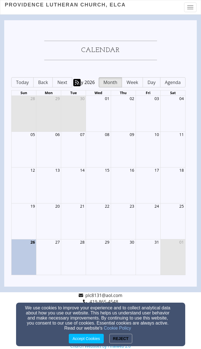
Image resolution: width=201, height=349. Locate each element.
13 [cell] (57, 170)
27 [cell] (57, 242)
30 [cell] (82, 98)
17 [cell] (156, 170)
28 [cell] (32, 98)
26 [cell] (32, 242)
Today (22, 82)
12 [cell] (32, 170)
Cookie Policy (117, 328)
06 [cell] (57, 134)
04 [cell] (181, 98)
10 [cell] (156, 134)
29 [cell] (57, 98)
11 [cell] (181, 134)
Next (62, 82)
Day (151, 82)
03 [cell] (156, 98)
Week (132, 82)
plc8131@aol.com (103, 295)
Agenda (173, 82)
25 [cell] (181, 206)
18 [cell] (181, 170)
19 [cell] (32, 206)
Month (110, 82)
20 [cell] (57, 206)
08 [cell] (107, 134)
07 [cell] (82, 134)
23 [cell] (132, 206)
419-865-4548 (104, 302)
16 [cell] (132, 170)
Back (43, 82)
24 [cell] (156, 206)
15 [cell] (107, 170)
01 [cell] (107, 98)
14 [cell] (82, 170)
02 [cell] (132, 98)
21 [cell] (82, 206)
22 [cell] (107, 206)
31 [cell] (156, 242)
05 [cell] (32, 134)
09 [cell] (132, 134)
